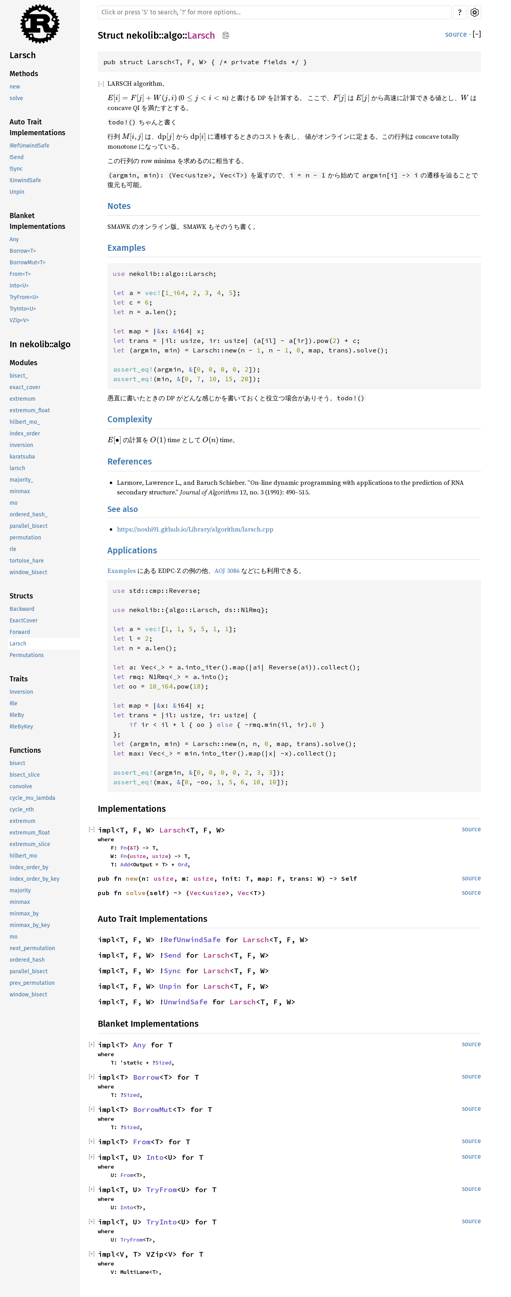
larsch (17, 468)
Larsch (23, 55)
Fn (123, 847)
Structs (21, 596)
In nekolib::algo (40, 344)
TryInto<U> (23, 308)
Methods (24, 73)
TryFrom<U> (24, 297)
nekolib (142, 35)
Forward (20, 632)
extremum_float (30, 410)
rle (13, 549)
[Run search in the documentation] (275, 12)
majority (20, 890)
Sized (163, 1062)
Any (14, 239)
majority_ (21, 479)
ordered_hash (27, 960)
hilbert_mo (23, 855)
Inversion (21, 692)
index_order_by (29, 867)
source (456, 34)
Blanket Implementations (37, 221)
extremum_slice (30, 844)
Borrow (146, 1077)
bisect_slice (25, 775)
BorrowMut (152, 1109)
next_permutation (32, 948)
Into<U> (19, 285)
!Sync (16, 168)
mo (14, 503)
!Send (17, 157)
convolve (21, 786)
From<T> (20, 274)
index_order (25, 433)
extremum (23, 399)
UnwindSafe (186, 1001)
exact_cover (25, 387)
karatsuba (22, 456)
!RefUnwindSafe (30, 145)
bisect (17, 763)
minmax (20, 491)
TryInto (161, 1221)
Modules (24, 362)
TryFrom (161, 1189)
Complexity (129, 419)
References (129, 461)
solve (16, 98)
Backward (22, 609)
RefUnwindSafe (192, 939)
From (142, 1141)
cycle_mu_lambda (32, 798)
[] (477, 34)
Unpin (17, 192)
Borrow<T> (23, 251)
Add (125, 864)
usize (138, 856)
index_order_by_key (34, 879)
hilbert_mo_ (25, 422)
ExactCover (24, 620)
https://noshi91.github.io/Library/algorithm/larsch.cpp (195, 529)
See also (122, 509)
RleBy (17, 715)
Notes (119, 206)
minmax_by (24, 913)
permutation (25, 537)
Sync (172, 970)
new (15, 86)
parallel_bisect (29, 526)
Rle (14, 703)
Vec (196, 893)
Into (155, 1157)
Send (172, 955)
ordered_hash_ (29, 514)
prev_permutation (32, 983)
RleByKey (21, 726)
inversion (21, 445)
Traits (19, 679)
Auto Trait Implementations (37, 127)
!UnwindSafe (25, 180)
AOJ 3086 (227, 570)
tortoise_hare (27, 560)
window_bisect (28, 572)
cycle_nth (22, 809)
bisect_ (19, 375)
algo (173, 35)
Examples (126, 247)
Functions (25, 750)
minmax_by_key (30, 925)
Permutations (27, 655)
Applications (132, 550)
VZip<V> (19, 320)
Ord (182, 864)
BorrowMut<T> (28, 262)
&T (133, 847)
